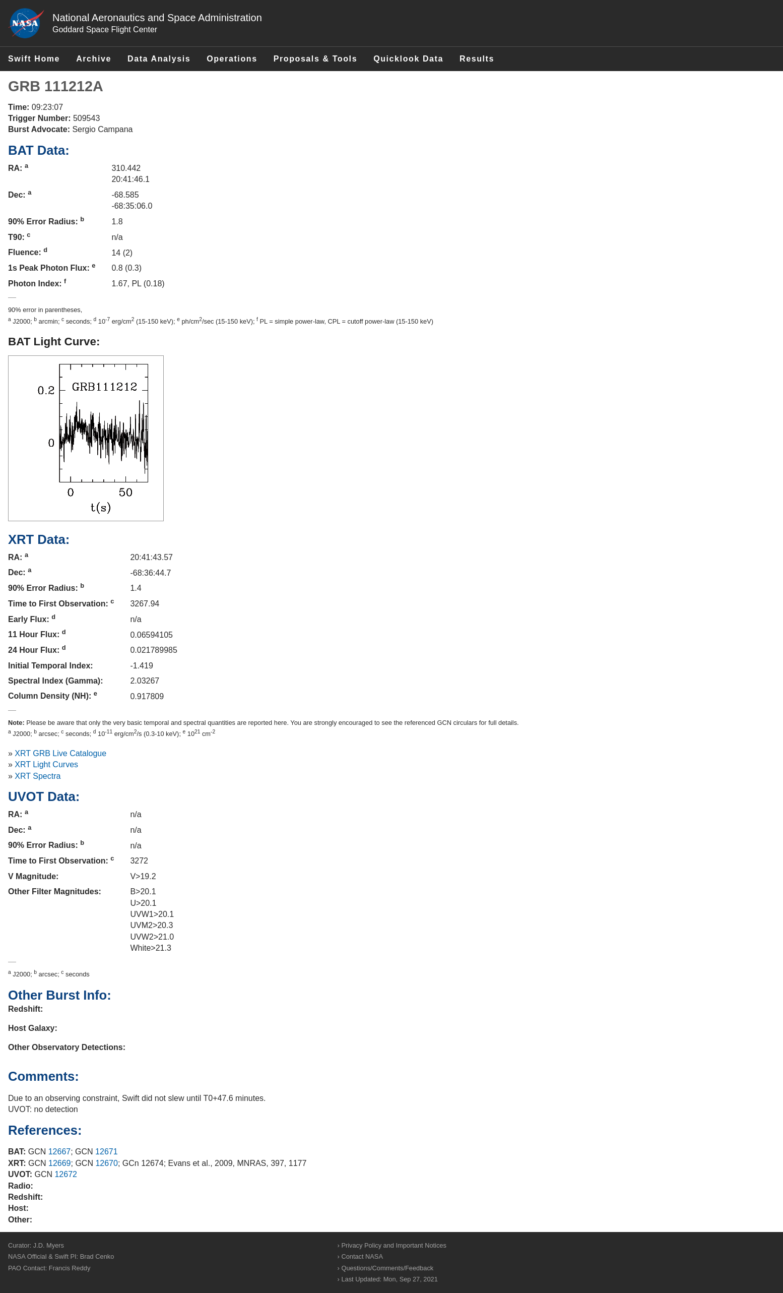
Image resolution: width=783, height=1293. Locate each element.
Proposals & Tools (315, 58)
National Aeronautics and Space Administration (157, 17)
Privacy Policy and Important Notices (393, 1245)
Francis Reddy (70, 1268)
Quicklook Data (408, 58)
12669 (59, 1163)
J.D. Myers (48, 1245)
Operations (232, 58)
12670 (106, 1163)
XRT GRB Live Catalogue (60, 753)
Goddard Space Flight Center (104, 29)
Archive (93, 58)
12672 (65, 1174)
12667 (59, 1151)
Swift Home (34, 58)
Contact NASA (362, 1256)
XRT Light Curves (46, 764)
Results (477, 58)
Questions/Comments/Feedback (387, 1268)
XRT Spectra (37, 776)
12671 (106, 1151)
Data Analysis (158, 58)
